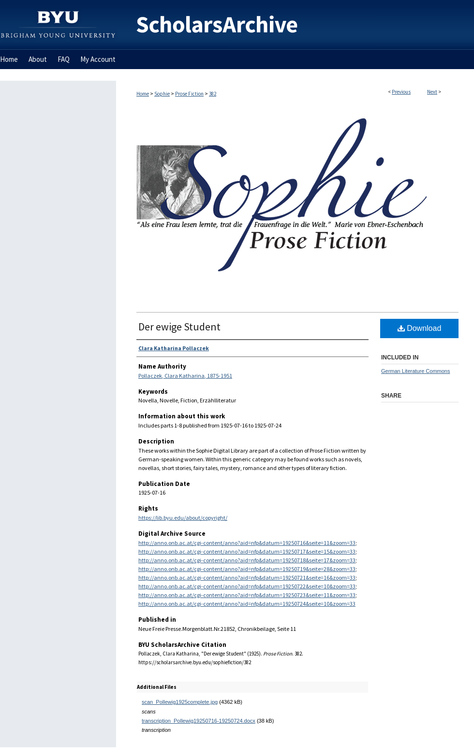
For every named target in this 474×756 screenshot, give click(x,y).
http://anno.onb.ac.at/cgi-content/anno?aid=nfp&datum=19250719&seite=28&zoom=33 (247, 568)
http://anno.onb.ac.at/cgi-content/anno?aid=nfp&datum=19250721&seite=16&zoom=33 (247, 577)
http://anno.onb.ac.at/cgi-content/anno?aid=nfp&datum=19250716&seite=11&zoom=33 (247, 542)
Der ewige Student (179, 326)
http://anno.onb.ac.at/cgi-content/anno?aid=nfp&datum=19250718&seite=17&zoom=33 (247, 560)
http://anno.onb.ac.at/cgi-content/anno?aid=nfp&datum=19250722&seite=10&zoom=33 (247, 586)
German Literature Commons (415, 371)
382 (212, 93)
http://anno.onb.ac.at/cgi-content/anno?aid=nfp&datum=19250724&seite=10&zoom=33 (247, 603)
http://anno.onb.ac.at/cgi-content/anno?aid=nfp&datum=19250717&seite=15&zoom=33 (247, 551)
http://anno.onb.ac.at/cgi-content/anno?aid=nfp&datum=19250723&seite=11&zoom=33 (247, 595)
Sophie (162, 93)
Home (142, 93)
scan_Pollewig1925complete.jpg (180, 702)
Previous (401, 91)
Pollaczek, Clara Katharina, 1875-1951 (185, 375)
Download (420, 328)
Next (432, 91)
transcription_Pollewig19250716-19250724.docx (198, 721)
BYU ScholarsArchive (295, 25)
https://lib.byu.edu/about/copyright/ (182, 517)
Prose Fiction (189, 93)
